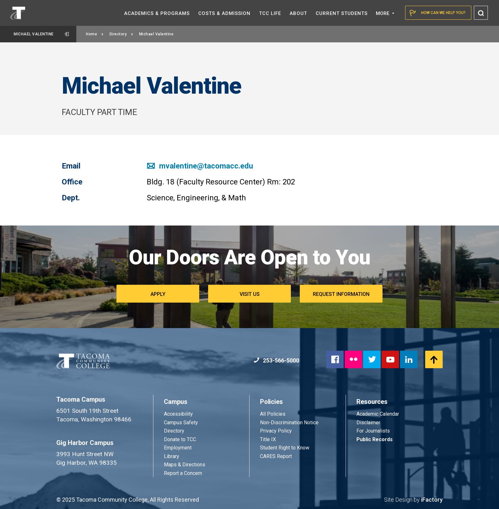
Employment (178, 448)
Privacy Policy (276, 431)
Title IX (268, 439)
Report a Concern (183, 473)
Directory (121, 34)
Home (95, 34)
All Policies (273, 414)
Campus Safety (181, 422)
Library (171, 456)
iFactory (432, 499)
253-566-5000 (276, 360)
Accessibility (178, 414)
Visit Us (250, 294)
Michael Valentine (41, 34)
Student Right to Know (284, 448)
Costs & (224, 13)
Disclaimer (368, 422)
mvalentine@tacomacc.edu (200, 165)
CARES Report (276, 456)
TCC (270, 13)
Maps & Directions (184, 465)
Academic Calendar (377, 414)
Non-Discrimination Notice (289, 422)
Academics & (157, 13)
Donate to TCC (180, 439)
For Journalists (373, 431)
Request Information (341, 294)
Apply (158, 294)
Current (342, 13)
